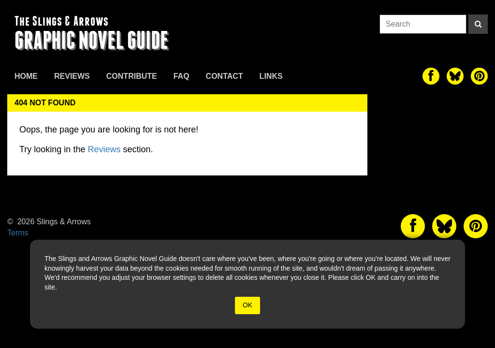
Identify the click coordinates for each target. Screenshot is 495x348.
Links (271, 76)
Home (26, 76)
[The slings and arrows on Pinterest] (479, 76)
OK (247, 305)
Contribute (131, 76)
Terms (18, 233)
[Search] (478, 24)
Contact (224, 76)
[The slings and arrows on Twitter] (455, 76)
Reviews (72, 76)
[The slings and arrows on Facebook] (430, 76)
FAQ (181, 76)
